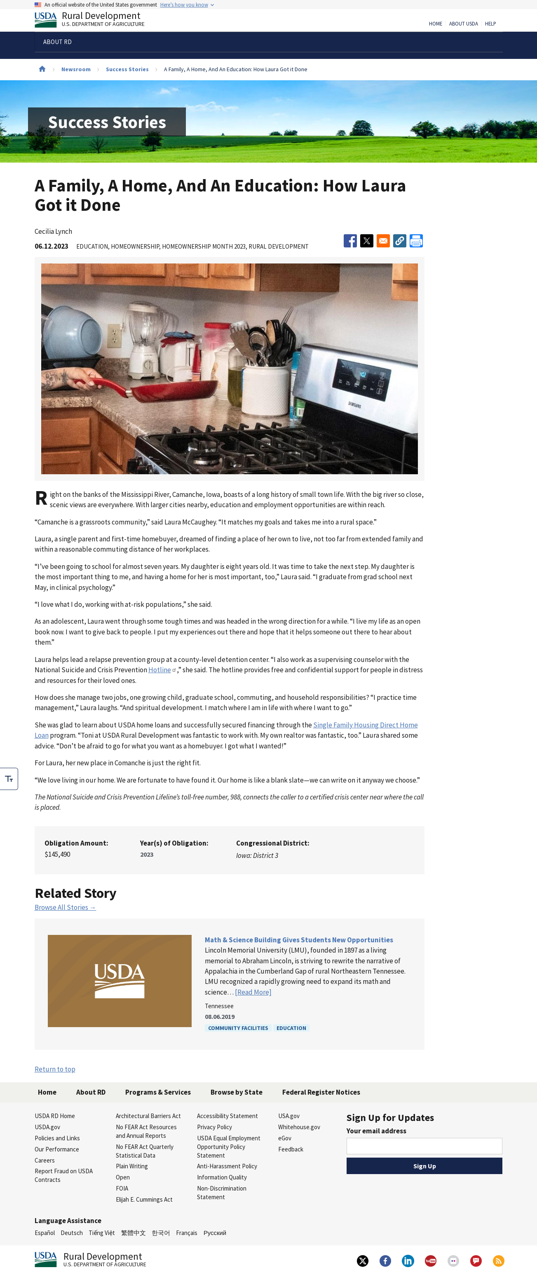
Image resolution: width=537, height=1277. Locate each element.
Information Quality (222, 1177)
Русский (215, 1233)
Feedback (290, 1149)
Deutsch (72, 1233)
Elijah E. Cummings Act (144, 1199)
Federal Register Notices (321, 1092)
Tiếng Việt (102, 1233)
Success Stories (127, 69)
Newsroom (76, 69)
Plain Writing (132, 1166)
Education (291, 1028)
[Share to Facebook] (350, 240)
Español (45, 1233)
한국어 (161, 1233)
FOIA (122, 1188)
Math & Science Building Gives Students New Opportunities (299, 939)
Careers (45, 1160)
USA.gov (289, 1116)
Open (123, 1177)
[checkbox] (9, 779)
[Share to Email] (383, 240)
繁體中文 (133, 1233)
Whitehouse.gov (299, 1127)
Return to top (55, 1069)
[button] (399, 240)
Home (435, 23)
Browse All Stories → (65, 907)
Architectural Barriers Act (148, 1116)
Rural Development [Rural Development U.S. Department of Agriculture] (96, 21)
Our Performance (57, 1149)
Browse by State (237, 1092)
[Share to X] (366, 240)
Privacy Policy (214, 1127)
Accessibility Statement (227, 1116)
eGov (284, 1138)
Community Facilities (238, 1028)
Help (490, 23)
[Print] (416, 240)
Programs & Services (158, 1092)
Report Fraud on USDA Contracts (64, 1175)
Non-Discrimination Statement (221, 1192)
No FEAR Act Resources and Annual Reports (146, 1131)
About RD (91, 1092)
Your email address (376, 1130)
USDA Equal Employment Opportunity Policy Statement (228, 1146)
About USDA (463, 23)
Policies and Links (57, 1138)
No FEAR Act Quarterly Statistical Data (145, 1151)
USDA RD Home (55, 1116)
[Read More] (253, 992)
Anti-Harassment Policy (227, 1166)
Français (186, 1233)
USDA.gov (47, 1127)
